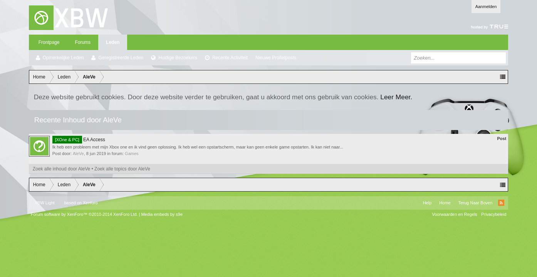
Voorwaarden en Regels (454, 214)
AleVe (78, 153)
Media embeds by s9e (162, 214)
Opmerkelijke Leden (63, 57)
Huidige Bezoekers (177, 57)
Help (427, 202)
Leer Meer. (396, 97)
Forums (83, 42)
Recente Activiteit (230, 57)
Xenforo (90, 202)
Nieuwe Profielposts (275, 57)
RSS (501, 203)
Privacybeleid (493, 214)
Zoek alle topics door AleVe (122, 169)
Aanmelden (486, 6)
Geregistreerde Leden (120, 57)
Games (131, 153)
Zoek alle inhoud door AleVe (61, 169)
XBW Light (45, 202)
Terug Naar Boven (475, 202)
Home (444, 202)
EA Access (78, 139)
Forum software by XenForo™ (84, 214)
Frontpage (49, 42)
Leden (112, 42)
